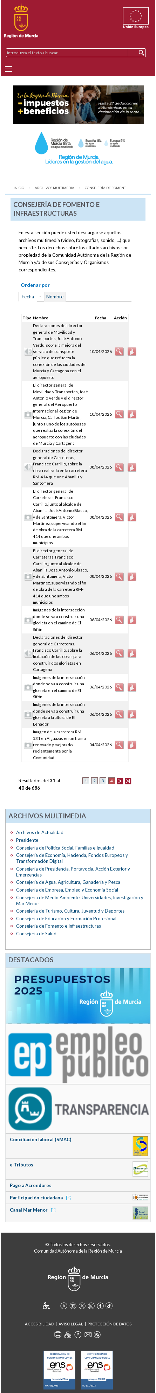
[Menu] (8, 69)
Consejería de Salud (36, 933)
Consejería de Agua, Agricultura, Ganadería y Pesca (68, 882)
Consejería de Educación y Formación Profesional (66, 918)
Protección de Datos (109, 1324)
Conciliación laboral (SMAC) (40, 1139)
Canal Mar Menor (34, 1210)
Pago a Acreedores (31, 1185)
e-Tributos (21, 1164)
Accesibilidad (39, 1324)
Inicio (19, 188)
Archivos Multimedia (54, 188)
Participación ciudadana (41, 1197)
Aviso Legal (71, 1324)
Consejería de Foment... (106, 188)
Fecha (28, 296)
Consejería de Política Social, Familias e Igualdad (65, 848)
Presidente (27, 840)
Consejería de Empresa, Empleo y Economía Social (67, 890)
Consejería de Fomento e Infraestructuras (58, 926)
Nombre (54, 296)
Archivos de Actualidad (39, 832)
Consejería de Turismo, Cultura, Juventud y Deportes (70, 911)
